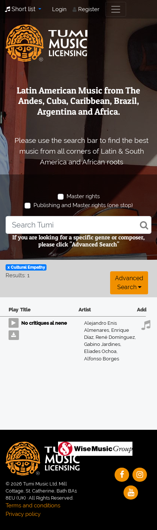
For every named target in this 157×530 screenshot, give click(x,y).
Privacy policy (23, 514)
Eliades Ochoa (101, 351)
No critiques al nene (44, 323)
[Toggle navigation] (115, 9)
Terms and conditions (33, 505)
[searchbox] (78, 225)
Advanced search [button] (129, 283)
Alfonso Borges (101, 358)
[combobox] (78, 225)
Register (88, 9)
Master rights (83, 196)
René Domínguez (116, 337)
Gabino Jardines (102, 344)
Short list (21, 9)
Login (59, 9)
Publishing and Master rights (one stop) (83, 205)
